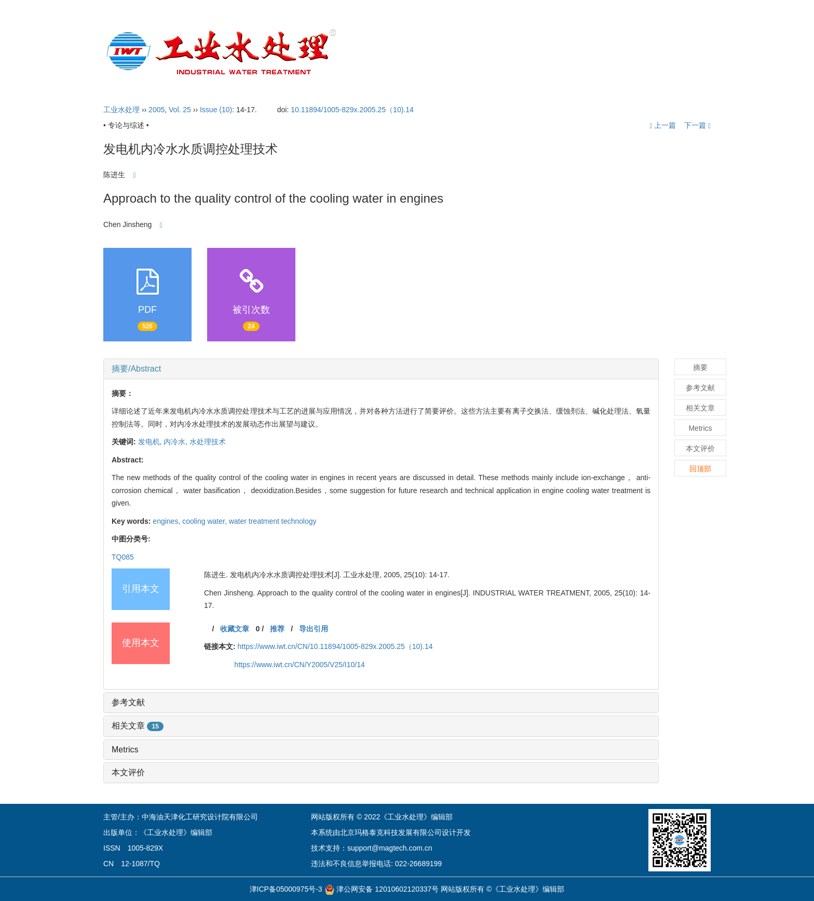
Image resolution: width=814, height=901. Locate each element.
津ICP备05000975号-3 (286, 889)
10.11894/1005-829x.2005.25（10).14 (352, 109)
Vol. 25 (180, 109)
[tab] (381, 369)
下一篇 (697, 125)
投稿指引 (530, 52)
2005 (156, 109)
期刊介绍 (424, 52)
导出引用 (313, 629)
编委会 (477, 52)
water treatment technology (273, 521)
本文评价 (128, 772)
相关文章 (138, 725)
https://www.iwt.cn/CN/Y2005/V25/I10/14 (299, 664)
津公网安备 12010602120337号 (381, 889)
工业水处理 (121, 109)
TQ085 (123, 557)
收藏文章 (234, 629)
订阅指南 (636, 52)
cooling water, (205, 521)
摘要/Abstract (136, 368)
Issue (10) (216, 109)
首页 (378, 52)
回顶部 (700, 469)
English (685, 52)
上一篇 (662, 125)
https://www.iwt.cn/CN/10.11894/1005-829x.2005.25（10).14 (335, 646)
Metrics (125, 749)
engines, (167, 521)
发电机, (151, 442)
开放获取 (584, 52)
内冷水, (176, 442)
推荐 (277, 629)
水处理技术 (207, 442)
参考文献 (128, 702)
